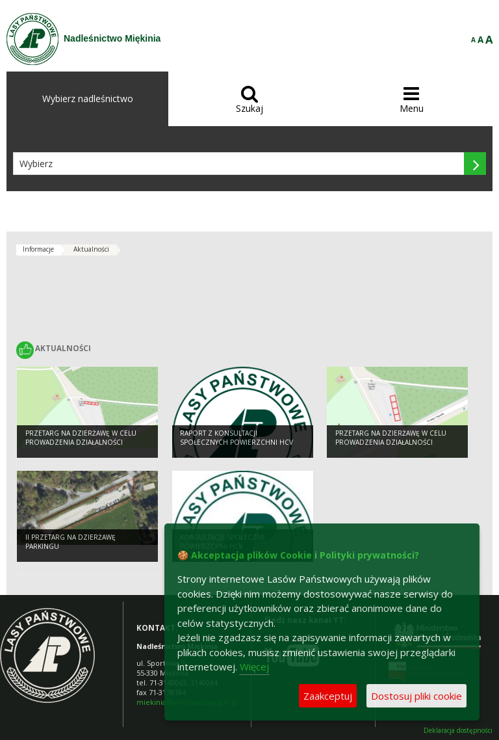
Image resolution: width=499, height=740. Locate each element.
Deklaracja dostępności (458, 730)
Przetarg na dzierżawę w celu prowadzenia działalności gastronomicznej (390, 442)
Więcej (254, 666)
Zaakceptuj (327, 695)
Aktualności (91, 249)
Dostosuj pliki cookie (416, 695)
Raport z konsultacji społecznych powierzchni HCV (236, 438)
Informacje (38, 249)
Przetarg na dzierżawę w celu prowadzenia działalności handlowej (80, 442)
